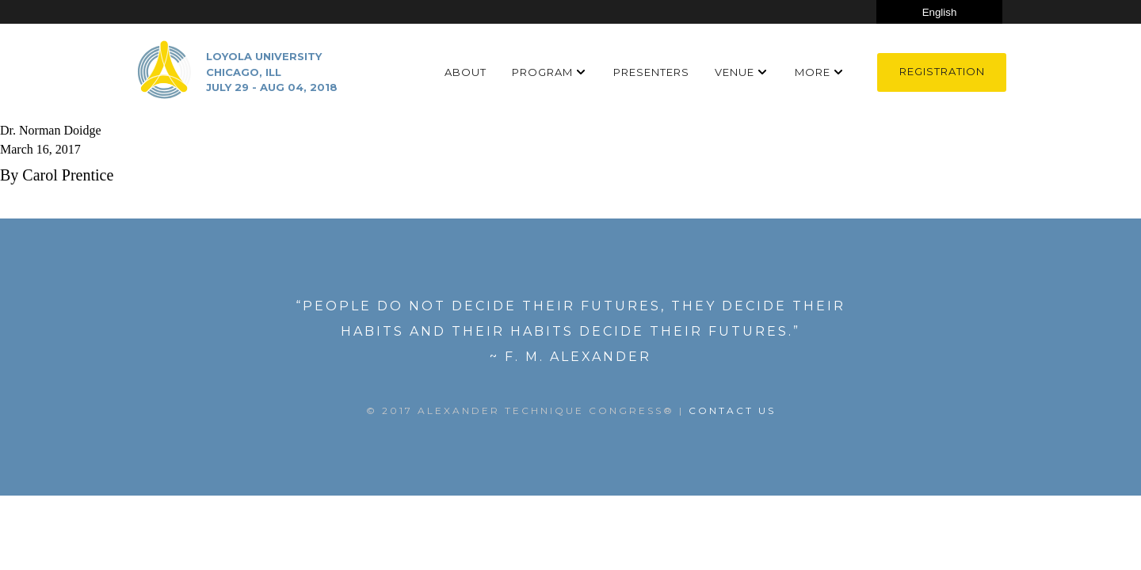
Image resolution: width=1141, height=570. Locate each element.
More (812, 72)
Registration (942, 71)
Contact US (732, 410)
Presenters (651, 72)
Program (542, 72)
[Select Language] (939, 12)
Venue (734, 72)
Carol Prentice (67, 175)
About (466, 72)
